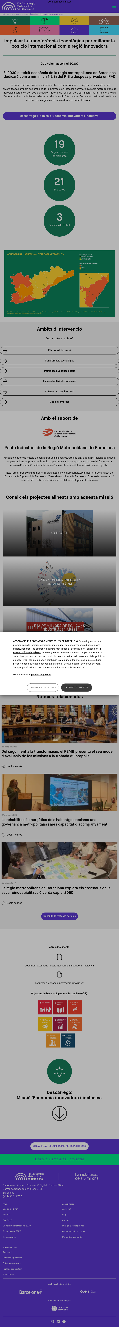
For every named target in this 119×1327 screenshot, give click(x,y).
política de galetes (41, 675)
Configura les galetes (43, 687)
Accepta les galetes (76, 687)
